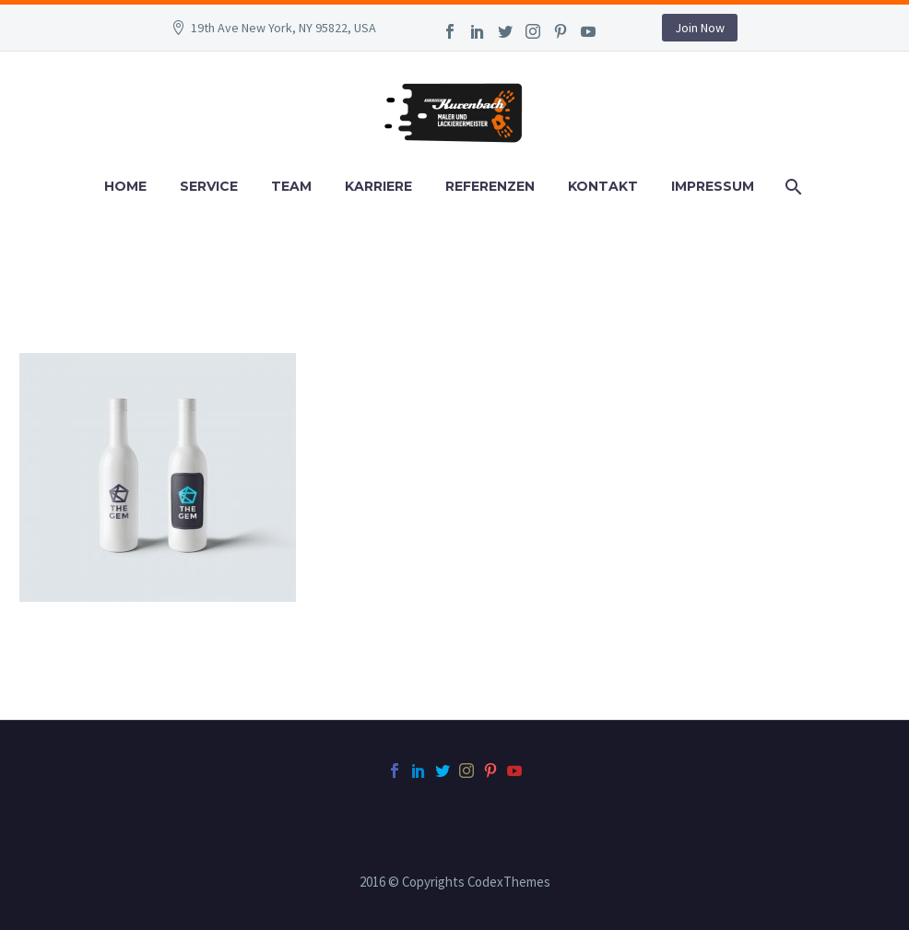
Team (291, 186)
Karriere (378, 186)
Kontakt (603, 186)
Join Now (700, 27)
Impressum (712, 186)
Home (125, 186)
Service (209, 186)
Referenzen (490, 186)
